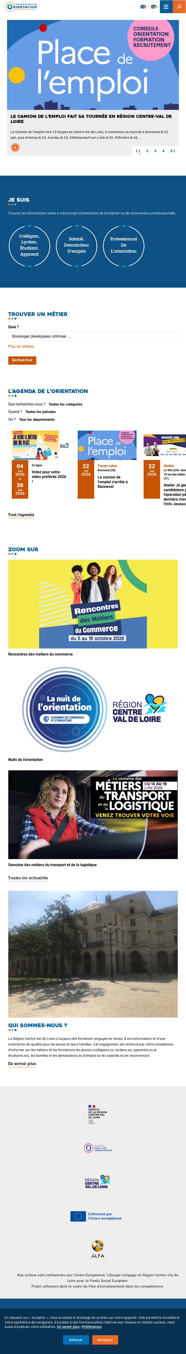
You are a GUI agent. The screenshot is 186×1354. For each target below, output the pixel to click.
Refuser (76, 1340)
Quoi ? (13, 327)
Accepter (105, 1340)
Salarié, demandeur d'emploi (76, 245)
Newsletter (143, 6)
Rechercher (22, 360)
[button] (136, 151)
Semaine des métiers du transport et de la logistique (52, 865)
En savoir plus (22, 1064)
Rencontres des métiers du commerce (40, 654)
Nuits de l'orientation (25, 759)
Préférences (92, 1327)
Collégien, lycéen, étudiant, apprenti (29, 246)
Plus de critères (20, 346)
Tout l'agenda (21, 515)
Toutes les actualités (28, 878)
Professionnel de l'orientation (123, 245)
